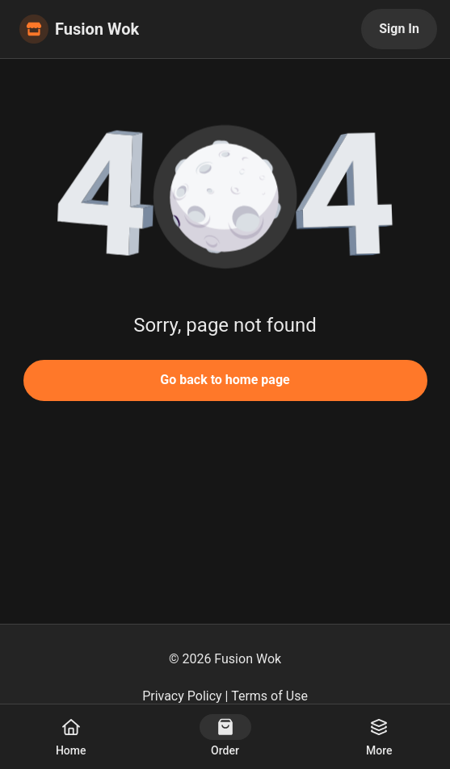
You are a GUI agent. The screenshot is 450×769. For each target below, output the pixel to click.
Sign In (399, 28)
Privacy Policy (182, 696)
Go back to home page (224, 379)
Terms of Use (269, 696)
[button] (225, 194)
